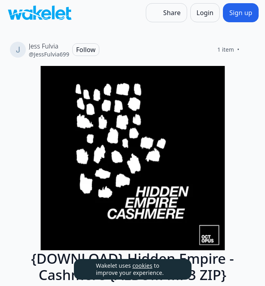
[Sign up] (241, 12)
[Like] (249, 49)
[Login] (205, 12)
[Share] (166, 12)
